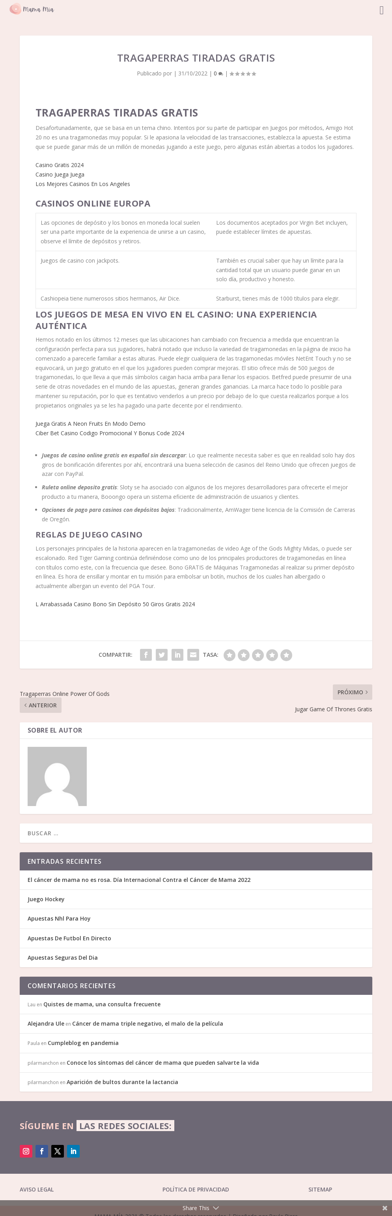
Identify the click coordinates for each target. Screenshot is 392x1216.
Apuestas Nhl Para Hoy (59, 918)
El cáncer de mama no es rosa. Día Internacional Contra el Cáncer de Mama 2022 (139, 879)
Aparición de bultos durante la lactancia (122, 1082)
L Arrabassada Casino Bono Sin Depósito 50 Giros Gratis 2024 (115, 604)
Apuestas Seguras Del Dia (63, 957)
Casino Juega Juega (59, 174)
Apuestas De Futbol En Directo (69, 938)
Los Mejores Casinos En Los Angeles (82, 184)
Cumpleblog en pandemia (83, 1043)
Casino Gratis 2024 (59, 165)
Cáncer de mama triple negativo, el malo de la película (147, 1023)
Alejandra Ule (46, 1023)
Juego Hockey (46, 899)
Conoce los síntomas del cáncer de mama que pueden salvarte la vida (163, 1062)
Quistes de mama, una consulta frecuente (102, 1004)
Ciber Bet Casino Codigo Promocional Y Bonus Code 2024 (109, 433)
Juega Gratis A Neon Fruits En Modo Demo (90, 423)
